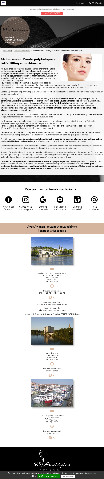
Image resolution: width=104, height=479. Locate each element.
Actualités (7, 51)
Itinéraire (80, 3)
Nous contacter (52, 13)
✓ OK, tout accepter (48, 476)
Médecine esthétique (22, 51)
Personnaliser (68, 476)
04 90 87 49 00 (96, 3)
